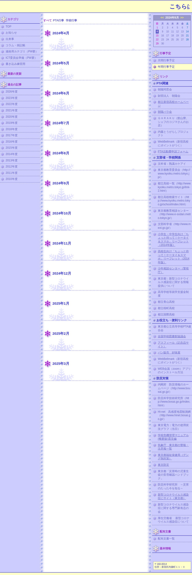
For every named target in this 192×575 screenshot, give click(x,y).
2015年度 (12, 147)
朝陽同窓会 (165, 89)
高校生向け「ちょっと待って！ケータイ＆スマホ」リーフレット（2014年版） (173, 257)
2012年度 (12, 166)
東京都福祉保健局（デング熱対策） (173, 456)
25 (172, 39)
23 (162, 39)
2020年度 (12, 116)
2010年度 (12, 179)
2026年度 (12, 91)
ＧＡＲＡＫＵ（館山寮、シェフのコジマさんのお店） (173, 122)
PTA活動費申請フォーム (173, 151)
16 (162, 35)
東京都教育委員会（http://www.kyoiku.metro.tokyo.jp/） (174, 173)
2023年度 (12, 98)
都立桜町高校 (166, 308)
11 (172, 31)
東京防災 (163, 464)
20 (182, 35)
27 (182, 39)
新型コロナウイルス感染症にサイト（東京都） (173, 496)
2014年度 (12, 154)
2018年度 (12, 129)
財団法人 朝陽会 (169, 95)
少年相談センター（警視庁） (173, 270)
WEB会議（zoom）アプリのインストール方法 (174, 370)
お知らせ (11, 32)
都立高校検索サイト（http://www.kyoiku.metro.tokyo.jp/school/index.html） (174, 200)
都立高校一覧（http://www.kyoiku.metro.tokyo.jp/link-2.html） (174, 187)
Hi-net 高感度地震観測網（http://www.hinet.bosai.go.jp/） (174, 415)
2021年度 (12, 110)
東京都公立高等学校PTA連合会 (174, 328)
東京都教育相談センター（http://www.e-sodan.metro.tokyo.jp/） (174, 214)
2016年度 (12, 141)
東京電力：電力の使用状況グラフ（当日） (173, 427)
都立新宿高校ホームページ (173, 103)
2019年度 (12, 122)
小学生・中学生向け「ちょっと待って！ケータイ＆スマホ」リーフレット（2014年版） (173, 240)
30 (162, 43)
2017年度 (12, 135)
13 (182, 31)
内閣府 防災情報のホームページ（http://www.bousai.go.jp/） (174, 388)
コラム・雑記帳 (15, 45)
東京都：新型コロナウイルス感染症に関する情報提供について (173, 282)
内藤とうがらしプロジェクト (173, 133)
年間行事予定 (166, 66)
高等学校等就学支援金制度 (173, 293)
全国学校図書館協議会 (172, 336)
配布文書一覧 (166, 538)
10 (167, 31)
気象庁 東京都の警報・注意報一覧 (173, 447)
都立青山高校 (166, 301)
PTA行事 (58, 20)
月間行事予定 (166, 60)
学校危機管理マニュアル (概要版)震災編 (173, 437)
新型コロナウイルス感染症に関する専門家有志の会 (173, 508)
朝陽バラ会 (165, 111)
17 (167, 35)
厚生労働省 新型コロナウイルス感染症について (173, 520)
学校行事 (71, 20)
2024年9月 (172, 17)
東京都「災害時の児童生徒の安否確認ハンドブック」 (173, 475)
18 (172, 35)
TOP (8, 26)
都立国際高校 (166, 314)
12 (177, 31)
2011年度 (12, 173)
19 (177, 35)
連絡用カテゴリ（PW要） (22, 51)
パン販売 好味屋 (169, 352)
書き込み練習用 (15, 64)
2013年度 (12, 160)
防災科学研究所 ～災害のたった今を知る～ (173, 486)
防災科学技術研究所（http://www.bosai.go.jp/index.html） (174, 401)
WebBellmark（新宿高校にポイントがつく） (173, 143)
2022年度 (12, 104)
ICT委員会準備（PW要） (21, 57)
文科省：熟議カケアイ (172, 163)
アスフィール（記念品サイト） (173, 344)
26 (177, 39)
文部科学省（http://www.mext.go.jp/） (174, 225)
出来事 (10, 39)
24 (167, 39)
